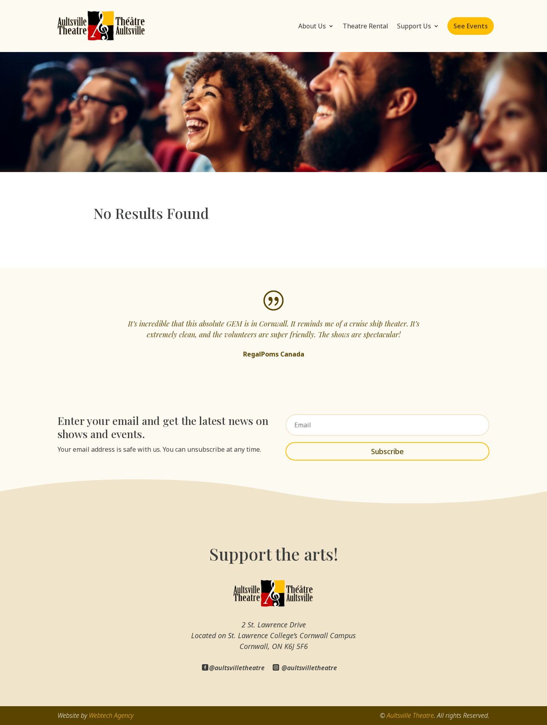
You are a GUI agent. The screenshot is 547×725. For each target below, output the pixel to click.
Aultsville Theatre (410, 715)
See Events (470, 26)
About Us (312, 26)
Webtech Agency (111, 715)
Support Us (414, 26)
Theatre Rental (365, 26)
